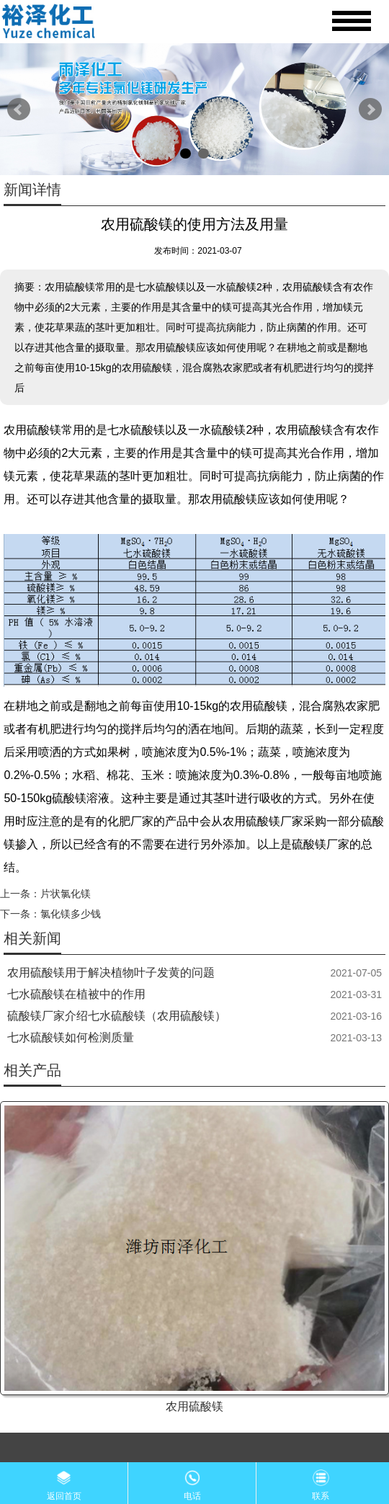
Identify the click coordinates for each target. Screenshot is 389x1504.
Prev (18, 109)
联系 (320, 1481)
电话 (192, 1481)
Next (370, 109)
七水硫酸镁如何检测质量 (70, 1037)
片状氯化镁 (65, 893)
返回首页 (64, 1481)
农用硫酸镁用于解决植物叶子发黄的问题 (111, 972)
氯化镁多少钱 (70, 914)
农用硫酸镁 (194, 1406)
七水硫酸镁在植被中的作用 (76, 994)
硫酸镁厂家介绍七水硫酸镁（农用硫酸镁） (116, 1016)
